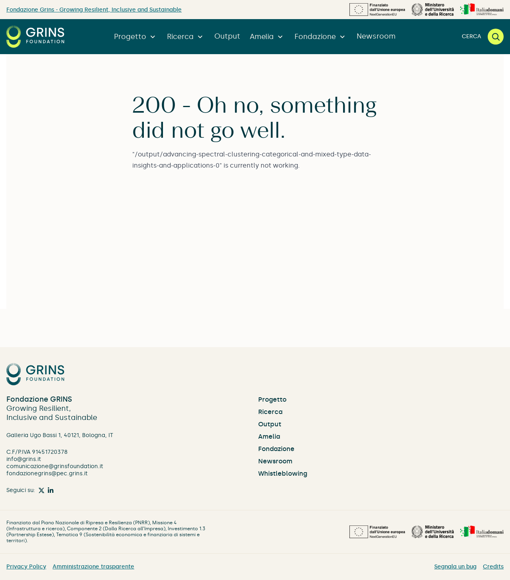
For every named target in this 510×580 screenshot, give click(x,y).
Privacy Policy (26, 566)
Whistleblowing (282, 473)
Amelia (267, 36)
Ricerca (186, 36)
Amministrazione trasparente (93, 566)
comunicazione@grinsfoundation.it (54, 466)
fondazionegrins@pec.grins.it (47, 473)
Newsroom (376, 36)
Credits (493, 566)
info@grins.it (23, 459)
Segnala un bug (455, 566)
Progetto (135, 36)
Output (227, 36)
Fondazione (320, 36)
